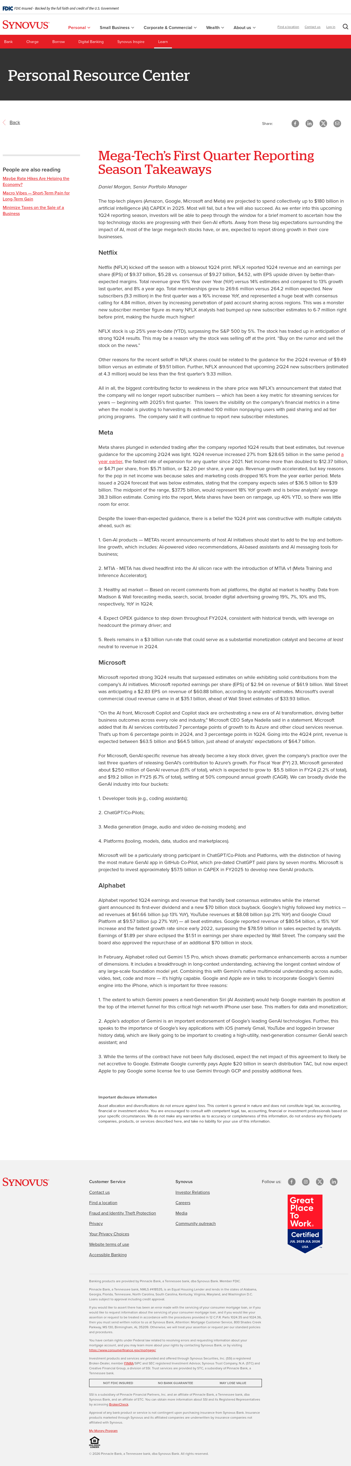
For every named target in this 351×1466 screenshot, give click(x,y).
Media (181, 1213)
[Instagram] (306, 1181)
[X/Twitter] (320, 1181)
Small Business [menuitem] (117, 27)
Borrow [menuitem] (58, 41)
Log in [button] (330, 26)
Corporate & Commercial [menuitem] (170, 27)
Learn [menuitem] (163, 41)
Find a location (288, 26)
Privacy (96, 1223)
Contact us (313, 26)
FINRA (129, 1363)
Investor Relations (193, 1192)
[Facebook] (292, 1181)
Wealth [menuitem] (215, 27)
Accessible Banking (107, 1254)
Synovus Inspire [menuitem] (131, 41)
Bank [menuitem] (8, 41)
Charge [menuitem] (32, 41)
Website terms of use (109, 1244)
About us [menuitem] (245, 27)
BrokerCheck (118, 1404)
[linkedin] (334, 1181)
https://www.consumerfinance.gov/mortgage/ (122, 1350)
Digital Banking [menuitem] (91, 41)
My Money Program (103, 1430)
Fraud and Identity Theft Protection (122, 1213)
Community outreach (196, 1223)
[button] (344, 27)
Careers (183, 1202)
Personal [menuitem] (79, 27)
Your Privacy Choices (109, 1234)
